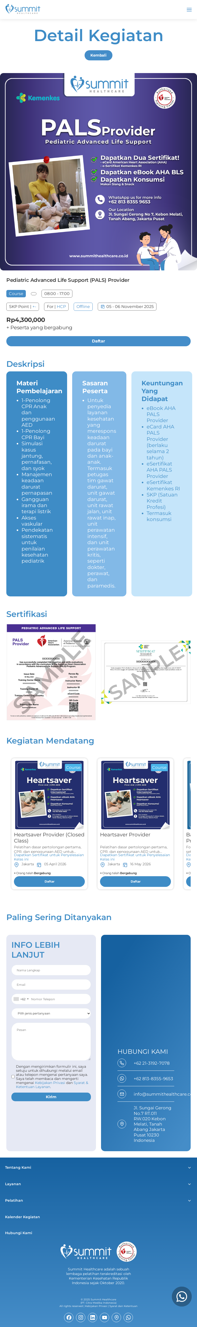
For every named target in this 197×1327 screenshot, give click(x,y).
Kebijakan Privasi (96, 1306)
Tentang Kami (18, 1167)
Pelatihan (14, 1200)
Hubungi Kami (18, 1233)
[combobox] (21, 999)
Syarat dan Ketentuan (123, 1306)
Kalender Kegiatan (22, 1217)
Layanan (13, 1184)
